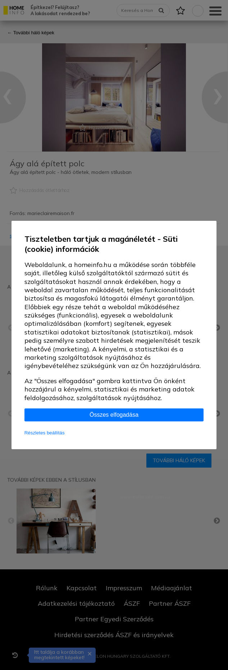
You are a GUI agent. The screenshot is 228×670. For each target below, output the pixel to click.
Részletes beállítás (44, 432)
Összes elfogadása (114, 415)
